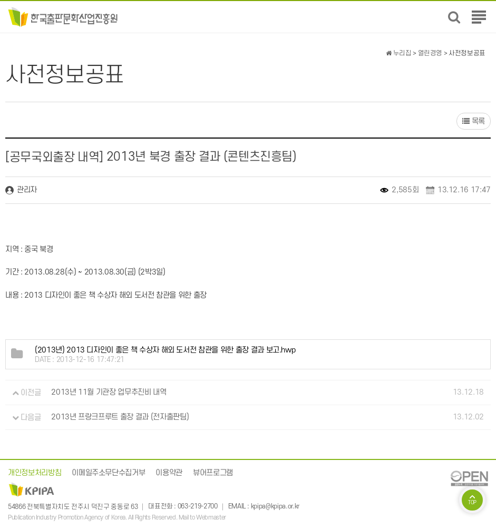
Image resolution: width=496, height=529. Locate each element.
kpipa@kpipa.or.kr (275, 507)
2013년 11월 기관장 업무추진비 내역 (108, 392)
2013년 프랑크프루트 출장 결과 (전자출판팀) (120, 417)
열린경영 (430, 53)
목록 (473, 121)
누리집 (398, 53)
